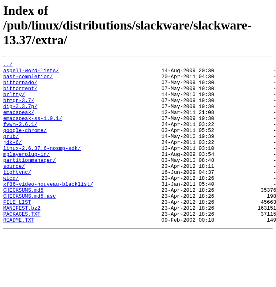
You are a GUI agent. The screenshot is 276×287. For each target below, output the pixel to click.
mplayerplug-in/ (26, 173)
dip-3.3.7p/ (20, 115)
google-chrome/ (25, 144)
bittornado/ (20, 86)
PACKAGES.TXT (22, 244)
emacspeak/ (18, 122)
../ (7, 65)
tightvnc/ (17, 194)
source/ (14, 187)
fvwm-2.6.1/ (20, 137)
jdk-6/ (12, 158)
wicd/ (11, 201)
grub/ (11, 151)
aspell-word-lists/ (31, 72)
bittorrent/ (20, 94)
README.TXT (18, 252)
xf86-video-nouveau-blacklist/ (48, 208)
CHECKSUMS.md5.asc (29, 223)
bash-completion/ (28, 79)
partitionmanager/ (29, 180)
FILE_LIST (17, 230)
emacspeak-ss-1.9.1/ (32, 130)
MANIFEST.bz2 (22, 237)
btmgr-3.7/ (18, 108)
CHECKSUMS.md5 (23, 216)
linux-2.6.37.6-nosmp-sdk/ (42, 165)
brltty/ (14, 101)
